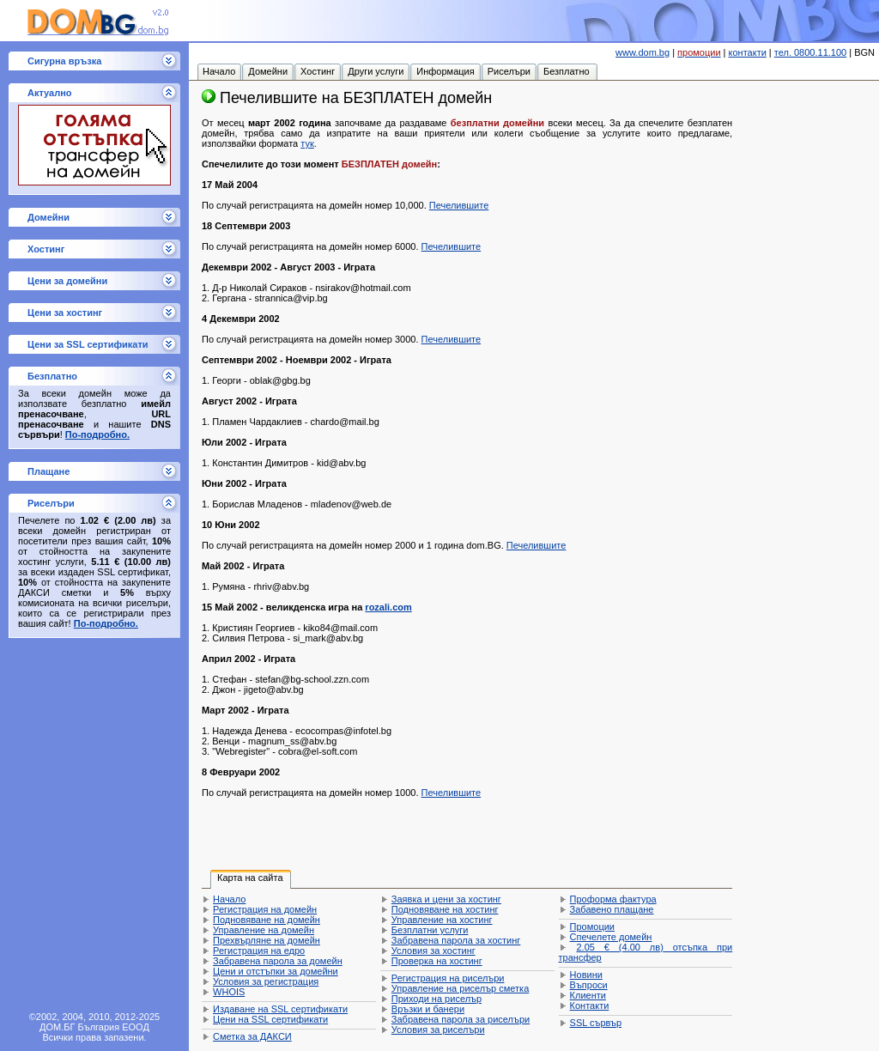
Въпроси (589, 985)
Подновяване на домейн (266, 919)
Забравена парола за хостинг (456, 940)
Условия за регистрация (265, 981)
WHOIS (229, 992)
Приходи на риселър (436, 998)
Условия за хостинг (433, 950)
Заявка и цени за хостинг (446, 899)
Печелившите (459, 205)
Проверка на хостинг (436, 961)
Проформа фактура (613, 899)
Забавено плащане (612, 909)
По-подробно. (97, 434)
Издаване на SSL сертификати (280, 1009)
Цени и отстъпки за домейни (275, 971)
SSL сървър (595, 1023)
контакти (748, 52)
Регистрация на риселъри (448, 978)
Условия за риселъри (438, 1029)
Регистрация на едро (259, 950)
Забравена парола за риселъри (460, 1019)
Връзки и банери (427, 1009)
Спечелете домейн (611, 937)
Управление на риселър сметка (460, 988)
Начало (229, 899)
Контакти (589, 1005)
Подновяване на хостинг (445, 909)
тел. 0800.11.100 (810, 52)
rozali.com (388, 607)
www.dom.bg (642, 52)
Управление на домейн (263, 930)
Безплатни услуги (430, 930)
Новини (586, 974)
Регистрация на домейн (265, 909)
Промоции (592, 926)
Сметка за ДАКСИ (252, 1036)
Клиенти (588, 995)
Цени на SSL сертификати (270, 1019)
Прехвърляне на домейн (266, 940)
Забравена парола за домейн (278, 961)
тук (306, 143)
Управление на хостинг (442, 919)
